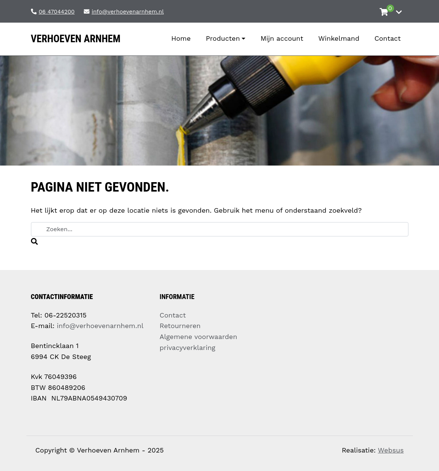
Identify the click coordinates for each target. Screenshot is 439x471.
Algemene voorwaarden (198, 337)
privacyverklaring (188, 347)
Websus (391, 450)
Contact (173, 315)
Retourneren (180, 326)
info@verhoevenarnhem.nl (100, 326)
